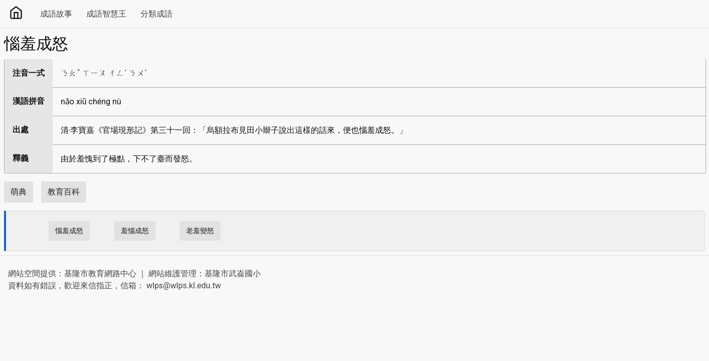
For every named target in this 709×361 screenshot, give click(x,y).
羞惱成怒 (135, 231)
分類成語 (156, 14)
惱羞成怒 (69, 231)
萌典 (19, 192)
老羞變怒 (200, 231)
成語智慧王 (106, 14)
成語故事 (56, 14)
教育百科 (64, 192)
